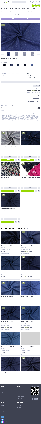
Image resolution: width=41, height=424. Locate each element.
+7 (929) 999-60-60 (36, 4)
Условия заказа (20, 394)
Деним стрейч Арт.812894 (7, 270)
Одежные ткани (4, 388)
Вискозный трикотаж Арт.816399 (8, 208)
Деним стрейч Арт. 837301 (27, 372)
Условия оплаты (20, 398)
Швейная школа (4, 392)
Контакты (18, 388)
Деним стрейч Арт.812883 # (7, 346)
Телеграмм (19, 407)
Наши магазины (4, 414)
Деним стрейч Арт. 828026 (27, 270)
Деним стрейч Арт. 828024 (27, 321)
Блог (2, 407)
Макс (18, 409)
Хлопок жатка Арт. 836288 (27, 146)
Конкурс (2, 405)
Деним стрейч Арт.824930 (7, 372)
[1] (8, 54)
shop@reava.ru (35, 400)
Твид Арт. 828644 (5, 177)
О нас (18, 392)
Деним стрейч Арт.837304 (7, 296)
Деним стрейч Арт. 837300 (27, 245)
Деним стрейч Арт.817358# (27, 346)
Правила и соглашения (21, 390)
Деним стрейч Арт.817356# (27, 296)
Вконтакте (19, 405)
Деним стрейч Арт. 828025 (7, 321)
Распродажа (3, 409)
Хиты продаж (3, 411)
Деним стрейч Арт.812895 (7, 245)
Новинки (2, 412)
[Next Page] (39, 65)
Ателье (2, 394)
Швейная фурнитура (5, 390)
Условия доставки (20, 396)
